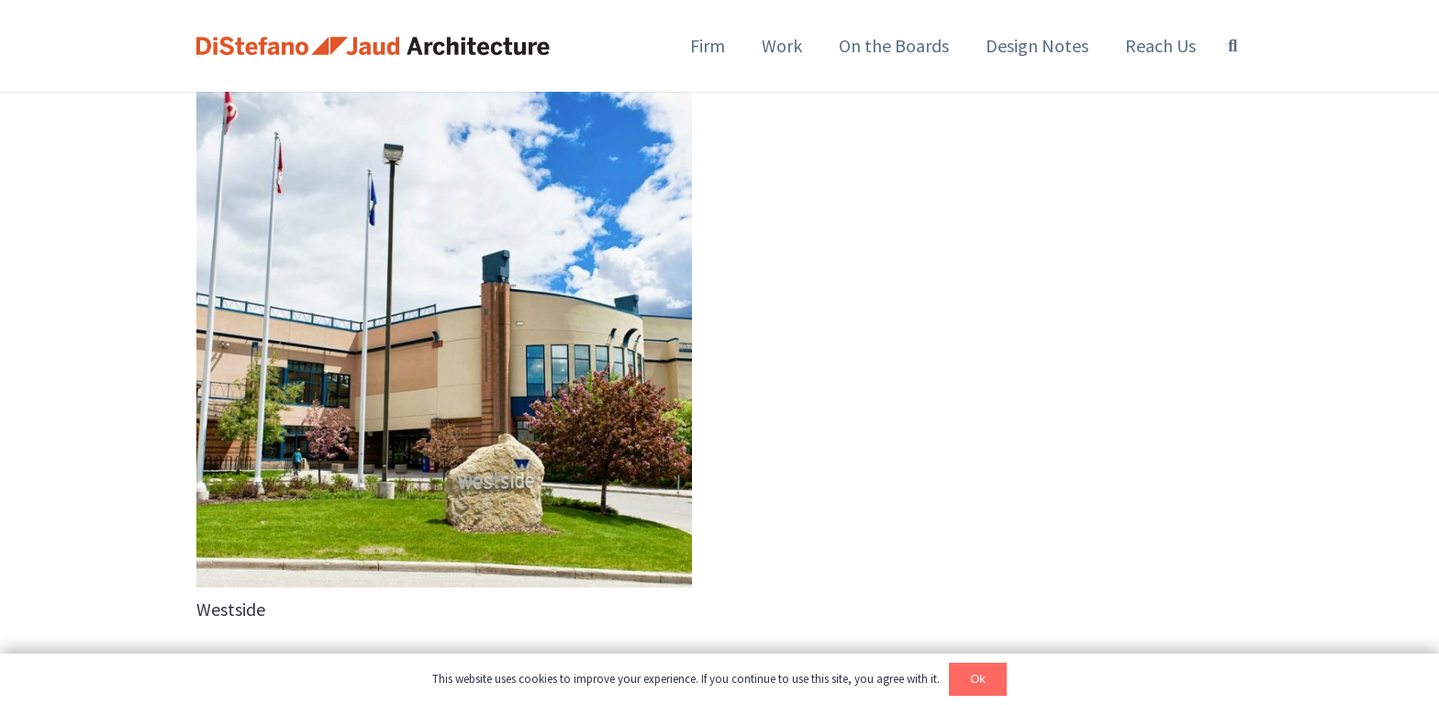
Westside (230, 609)
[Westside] (444, 340)
